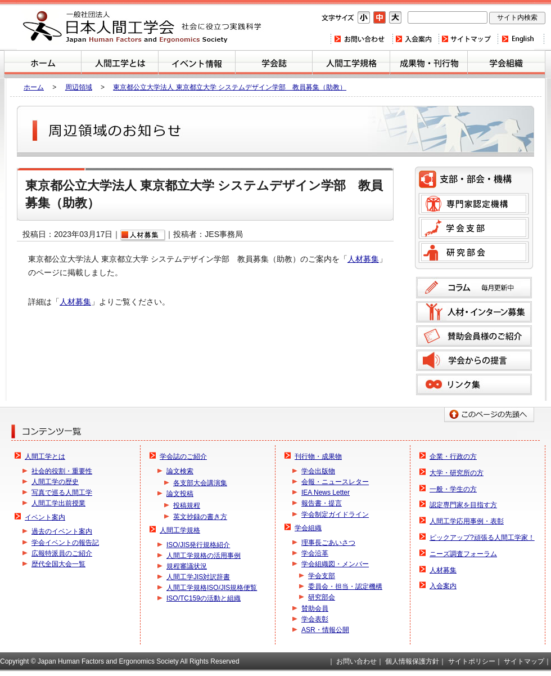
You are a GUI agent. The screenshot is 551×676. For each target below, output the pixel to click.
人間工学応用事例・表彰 (467, 521)
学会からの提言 (474, 360)
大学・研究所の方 (457, 473)
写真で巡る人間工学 (61, 492)
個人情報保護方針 (412, 661)
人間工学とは (120, 64)
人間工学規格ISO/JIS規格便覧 (211, 588)
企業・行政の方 (453, 456)
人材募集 (363, 258)
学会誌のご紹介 (274, 64)
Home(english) (521, 39)
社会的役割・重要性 (61, 471)
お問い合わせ (361, 39)
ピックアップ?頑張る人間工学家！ (482, 537)
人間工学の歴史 (55, 482)
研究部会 (473, 252)
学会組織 (506, 64)
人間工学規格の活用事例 (203, 555)
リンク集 (474, 384)
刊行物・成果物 (428, 64)
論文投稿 (179, 494)
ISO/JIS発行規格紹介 (198, 545)
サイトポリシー (471, 661)
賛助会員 (314, 608)
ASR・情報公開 (325, 630)
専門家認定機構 (473, 203)
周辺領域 (78, 87)
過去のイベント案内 (61, 531)
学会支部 (473, 228)
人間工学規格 (351, 64)
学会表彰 (314, 619)
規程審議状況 (186, 566)
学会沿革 (314, 553)
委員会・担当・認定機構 (345, 586)
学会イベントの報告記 (65, 543)
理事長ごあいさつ (328, 543)
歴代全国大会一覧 (58, 564)
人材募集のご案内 (474, 312)
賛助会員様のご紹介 (474, 336)
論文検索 (179, 471)
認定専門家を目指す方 (463, 505)
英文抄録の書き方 (200, 517)
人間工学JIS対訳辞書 (198, 577)
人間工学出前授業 (58, 503)
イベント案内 (197, 64)
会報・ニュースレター (335, 482)
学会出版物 (318, 471)
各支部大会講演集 (200, 483)
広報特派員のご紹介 (61, 553)
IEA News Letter (325, 492)
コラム (474, 287)
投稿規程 (186, 505)
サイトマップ (468, 39)
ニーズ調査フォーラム (463, 554)
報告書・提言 (321, 503)
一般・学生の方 (453, 489)
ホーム (42, 64)
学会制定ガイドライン (335, 514)
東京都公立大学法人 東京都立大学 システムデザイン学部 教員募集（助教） (229, 87)
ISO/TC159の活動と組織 (203, 598)
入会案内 (415, 39)
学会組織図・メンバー (335, 564)
